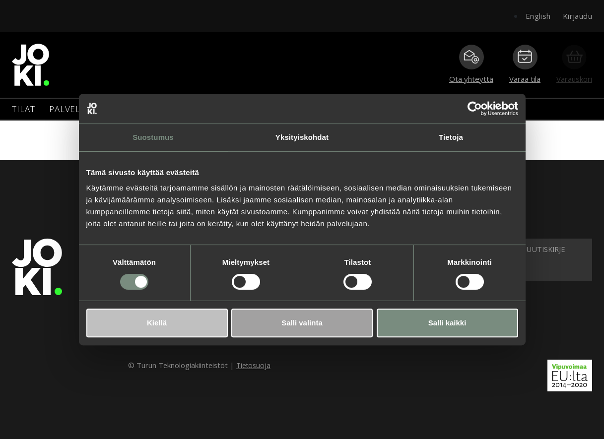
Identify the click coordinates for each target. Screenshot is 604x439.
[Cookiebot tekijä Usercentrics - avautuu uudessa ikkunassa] (474, 108)
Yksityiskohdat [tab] (302, 137)
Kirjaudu (577, 16)
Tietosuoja (253, 365)
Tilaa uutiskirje (534, 249)
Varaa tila (524, 64)
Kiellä (157, 322)
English (538, 16)
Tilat (23, 109)
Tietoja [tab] (451, 137)
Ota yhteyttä (471, 64)
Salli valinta (302, 322)
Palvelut (70, 109)
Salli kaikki (447, 322)
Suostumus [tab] (153, 137)
